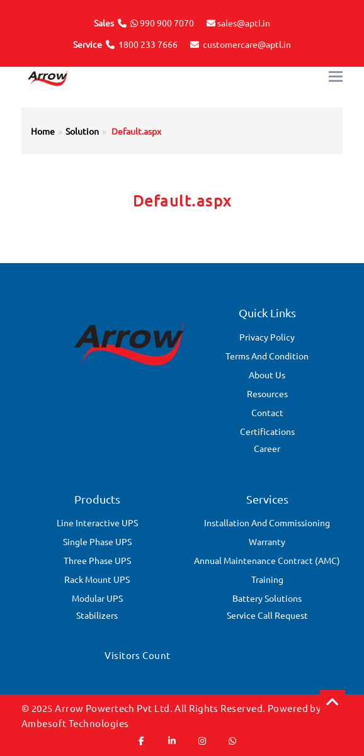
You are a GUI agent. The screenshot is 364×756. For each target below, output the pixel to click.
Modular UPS (97, 598)
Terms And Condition (267, 355)
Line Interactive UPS (97, 522)
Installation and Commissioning (267, 522)
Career (267, 448)
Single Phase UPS (97, 541)
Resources (267, 393)
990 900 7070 (167, 22)
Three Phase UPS (97, 560)
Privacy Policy (267, 336)
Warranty (267, 541)
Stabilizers (97, 615)
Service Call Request (267, 615)
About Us (267, 374)
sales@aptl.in (243, 22)
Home (43, 131)
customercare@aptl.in (247, 44)
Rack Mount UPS (97, 579)
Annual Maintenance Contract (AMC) (267, 560)
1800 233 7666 (148, 44)
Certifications (267, 431)
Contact (267, 412)
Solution (82, 131)
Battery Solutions (267, 598)
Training (267, 579)
